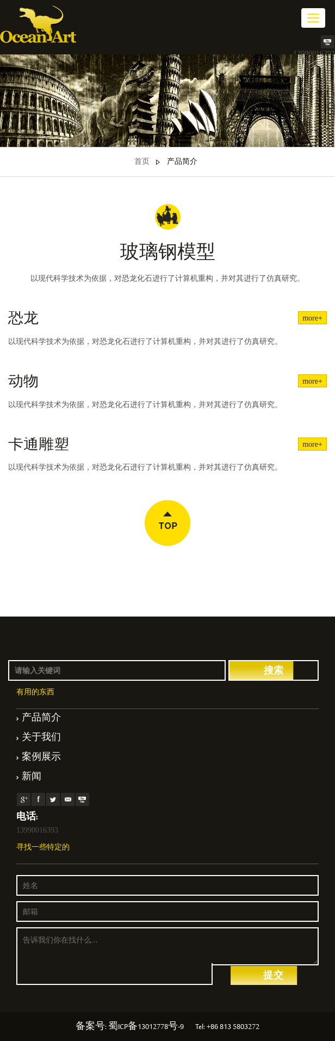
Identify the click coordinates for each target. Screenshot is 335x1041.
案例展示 (41, 758)
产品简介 (182, 162)
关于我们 (41, 738)
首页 (142, 162)
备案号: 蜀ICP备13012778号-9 (130, 1027)
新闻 (31, 777)
